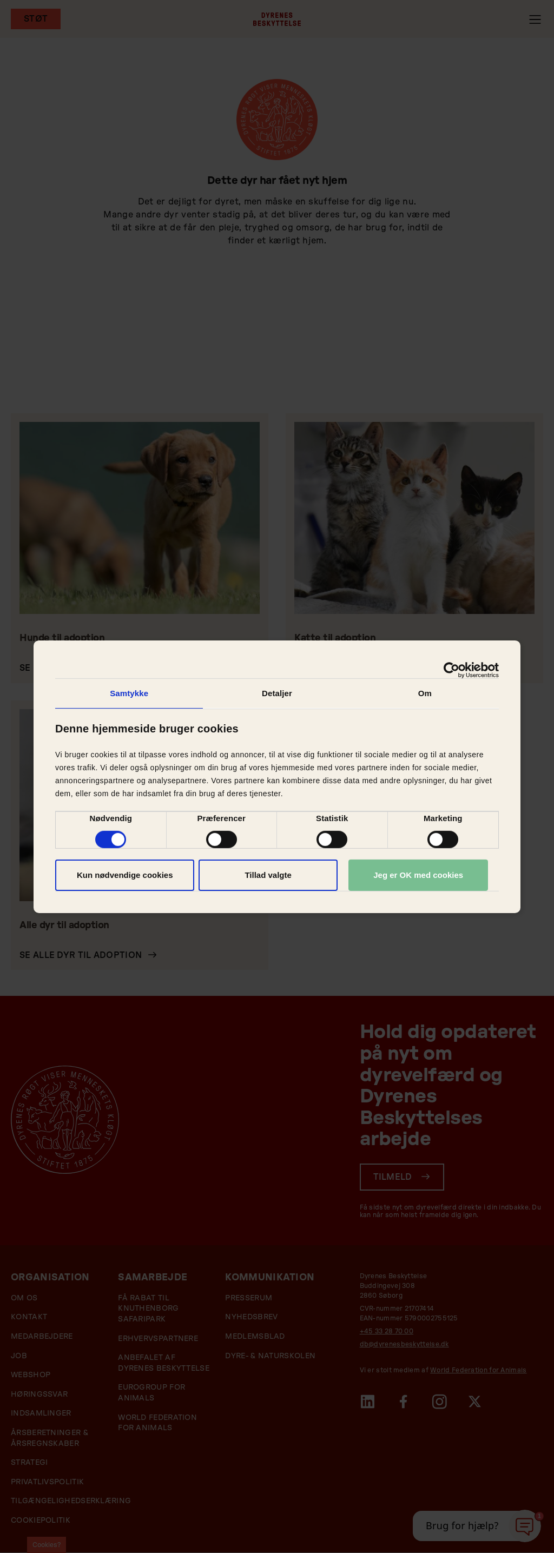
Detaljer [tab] (277, 692)
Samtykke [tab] (129, 692)
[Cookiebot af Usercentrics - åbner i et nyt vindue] (451, 670)
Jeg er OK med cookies (418, 875)
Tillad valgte (268, 875)
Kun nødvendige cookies (125, 875)
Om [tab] (425, 692)
